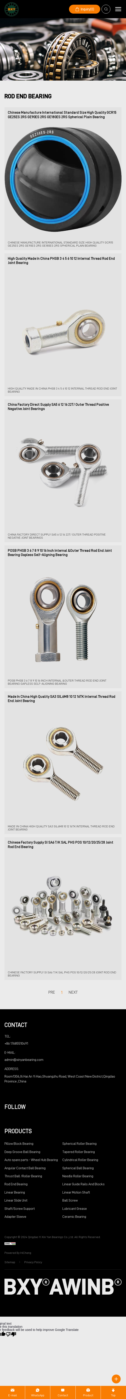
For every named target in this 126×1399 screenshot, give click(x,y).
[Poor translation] (11, 1334)
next (73, 992)
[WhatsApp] (37, 1392)
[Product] (88, 1392)
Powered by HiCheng (17, 1252)
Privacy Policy (33, 1262)
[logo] (11, 9)
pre (51, 992)
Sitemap (9, 1262)
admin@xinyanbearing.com (23, 1060)
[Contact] (62, 1392)
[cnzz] (10, 1243)
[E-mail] (12, 1392)
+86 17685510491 (16, 1043)
